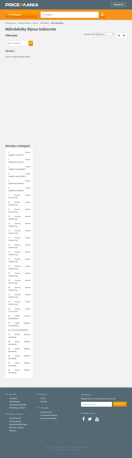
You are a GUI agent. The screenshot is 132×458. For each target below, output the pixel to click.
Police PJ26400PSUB (19, 330)
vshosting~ (78, 450)
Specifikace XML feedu (18, 424)
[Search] (102, 15)
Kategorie (15, 14)
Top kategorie (14, 401)
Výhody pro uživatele (17, 405)
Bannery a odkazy (16, 427)
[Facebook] (83, 420)
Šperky (35, 23)
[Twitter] (89, 420)
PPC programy (15, 421)
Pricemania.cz (10, 23)
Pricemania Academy (49, 415)
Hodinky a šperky (24, 23)
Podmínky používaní (17, 408)
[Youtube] (97, 420)
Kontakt (44, 401)
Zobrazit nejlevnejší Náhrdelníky (18, 57)
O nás (43, 398)
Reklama (12, 431)
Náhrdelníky (44, 23)
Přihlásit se (118, 5)
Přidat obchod (15, 418)
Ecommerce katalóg (48, 418)
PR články (13, 398)
